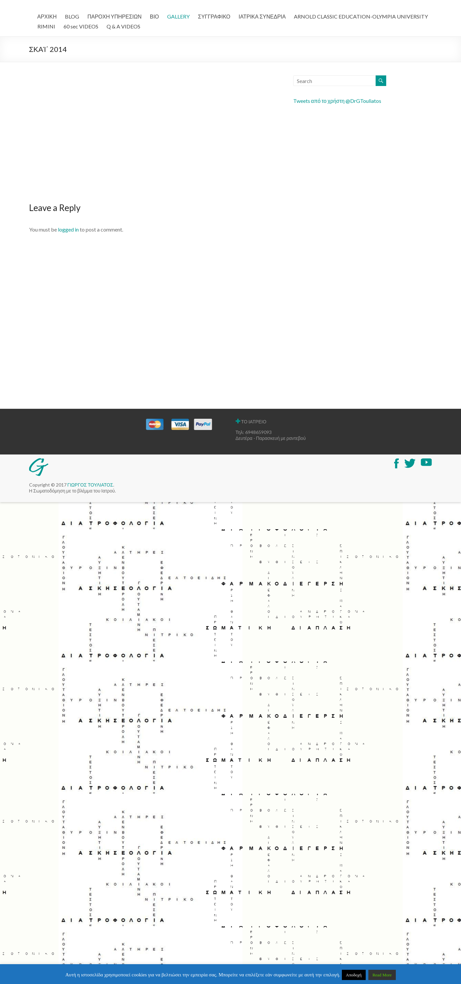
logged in (68, 229)
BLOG (72, 16)
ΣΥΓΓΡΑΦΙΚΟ (214, 16)
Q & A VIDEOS (123, 26)
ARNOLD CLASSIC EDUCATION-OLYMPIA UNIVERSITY (361, 16)
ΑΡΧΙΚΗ (47, 16)
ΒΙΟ (154, 16)
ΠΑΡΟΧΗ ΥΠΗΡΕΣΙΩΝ (114, 16)
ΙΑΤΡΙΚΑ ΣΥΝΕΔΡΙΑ (262, 16)
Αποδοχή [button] (354, 974)
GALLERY (178, 16)
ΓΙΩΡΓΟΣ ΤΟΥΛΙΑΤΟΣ (90, 485)
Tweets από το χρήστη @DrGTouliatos (337, 101)
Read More (382, 974)
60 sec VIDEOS (81, 26)
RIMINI (46, 26)
